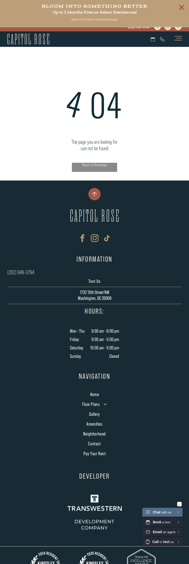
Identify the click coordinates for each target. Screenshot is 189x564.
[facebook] (157, 27)
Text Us (94, 281)
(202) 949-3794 (138, 27)
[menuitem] (94, 395)
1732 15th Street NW (94, 292)
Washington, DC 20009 (94, 298)
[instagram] (167, 27)
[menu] (178, 38)
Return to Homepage (94, 165)
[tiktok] (178, 27)
